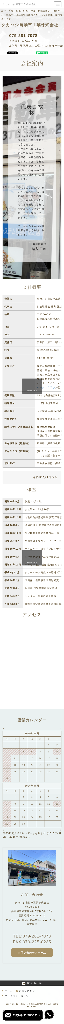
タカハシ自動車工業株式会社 (20, 4)
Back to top (34, 983)
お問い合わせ (27, 991)
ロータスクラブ (46, 387)
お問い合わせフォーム (32, 952)
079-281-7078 (23, 35)
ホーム (9, 991)
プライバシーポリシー (18, 996)
